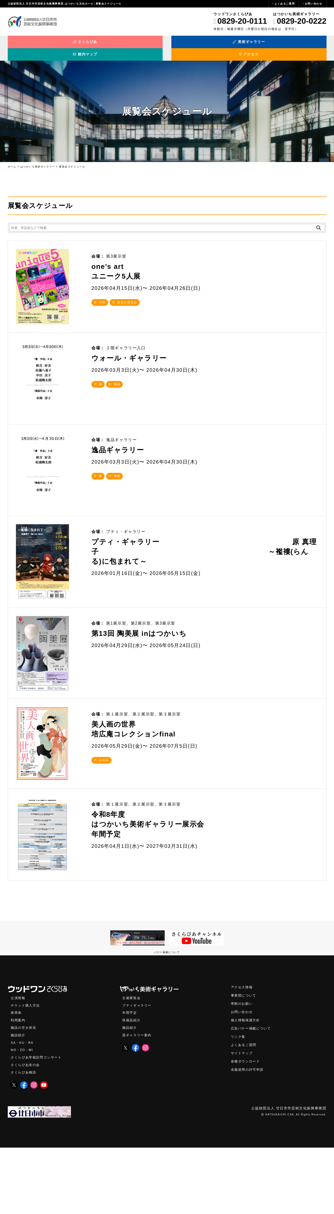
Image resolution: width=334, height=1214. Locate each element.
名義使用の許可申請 (248, 1136)
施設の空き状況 (24, 1093)
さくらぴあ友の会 (26, 1131)
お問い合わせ (313, 3)
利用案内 (18, 1085)
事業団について (244, 1060)
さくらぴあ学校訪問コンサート (38, 1123)
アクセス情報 (242, 1051)
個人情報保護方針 (246, 1085)
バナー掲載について (167, 1016)
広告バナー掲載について (252, 1094)
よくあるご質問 (284, 3)
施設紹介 (18, 1100)
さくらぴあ (48, 44)
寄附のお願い (242, 1068)
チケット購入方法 (26, 1069)
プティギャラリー (137, 1069)
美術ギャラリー (127, 44)
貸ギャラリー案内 (137, 1100)
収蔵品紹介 (132, 1085)
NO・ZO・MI (22, 1116)
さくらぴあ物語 (24, 1139)
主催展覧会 (132, 1062)
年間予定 (130, 1077)
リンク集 (238, 1102)
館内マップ (207, 44)
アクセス (286, 44)
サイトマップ (242, 1119)
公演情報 (18, 1062)
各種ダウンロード (246, 1128)
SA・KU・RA (23, 1108)
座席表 (16, 1077)
